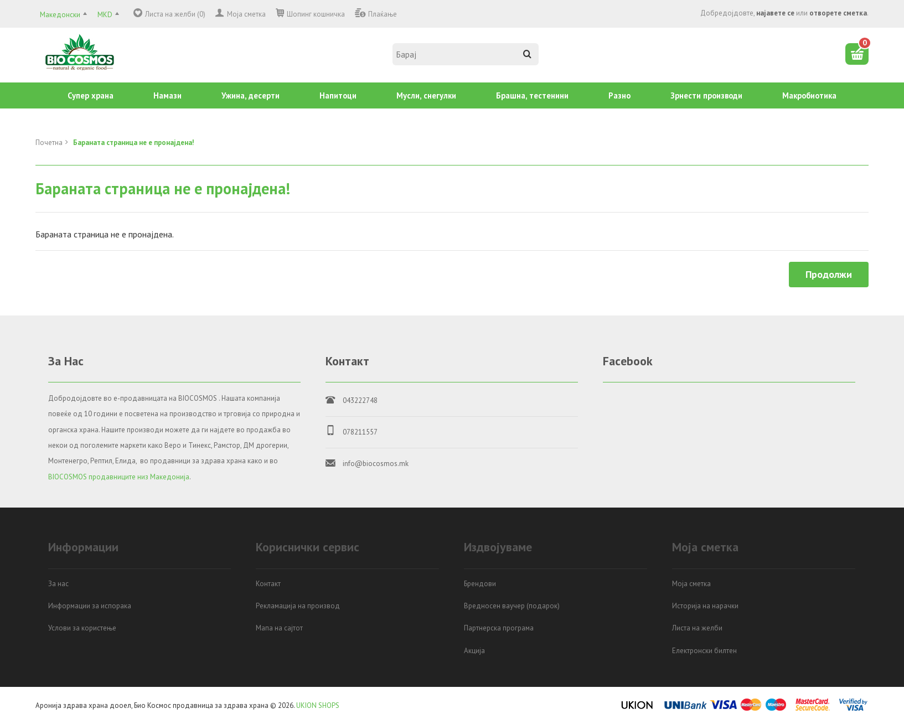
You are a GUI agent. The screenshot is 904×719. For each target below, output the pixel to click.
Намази (167, 95)
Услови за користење (82, 628)
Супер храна (90, 95)
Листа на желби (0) (175, 14)
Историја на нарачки (705, 606)
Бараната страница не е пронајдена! (133, 142)
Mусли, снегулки (426, 95)
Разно (619, 95)
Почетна (49, 142)
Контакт (268, 583)
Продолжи (828, 274)
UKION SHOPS (317, 705)
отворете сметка (838, 13)
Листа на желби (697, 628)
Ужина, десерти (250, 95)
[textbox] (465, 54)
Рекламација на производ (298, 606)
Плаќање (382, 14)
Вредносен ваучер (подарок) (512, 606)
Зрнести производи (706, 95)
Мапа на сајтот (279, 628)
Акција (474, 650)
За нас (58, 583)
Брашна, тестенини (532, 95)
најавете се (775, 13)
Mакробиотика (809, 95)
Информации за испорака (89, 606)
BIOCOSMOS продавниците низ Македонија (118, 477)
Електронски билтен (704, 650)
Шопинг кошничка (316, 14)
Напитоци (338, 95)
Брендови (480, 583)
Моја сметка (246, 14)
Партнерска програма (499, 628)
